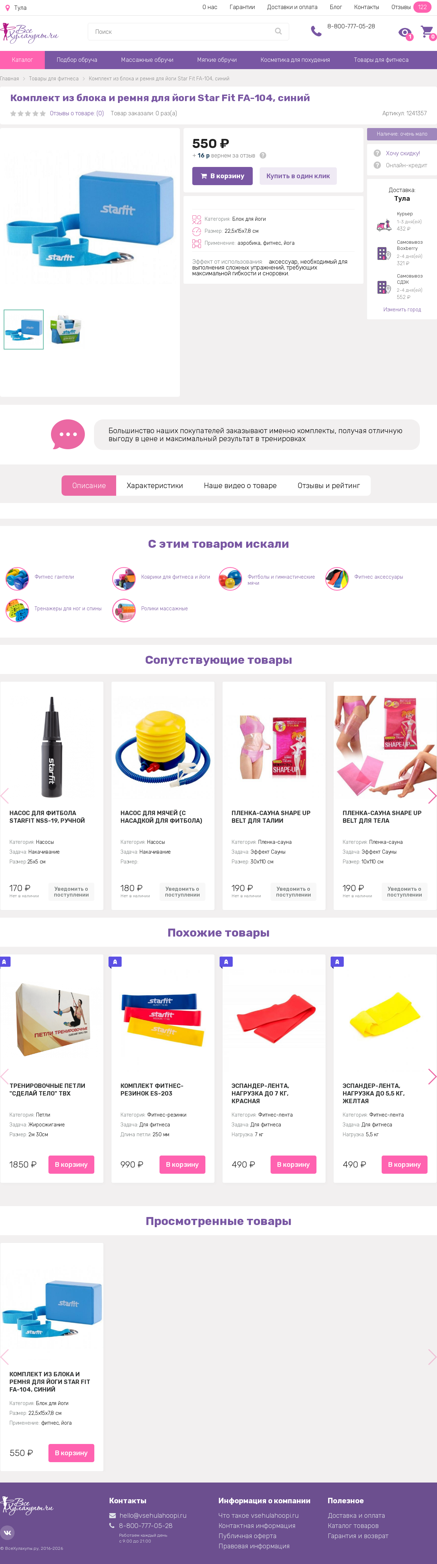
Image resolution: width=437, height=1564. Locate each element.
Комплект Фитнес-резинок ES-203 (152, 1089)
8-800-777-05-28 (351, 26)
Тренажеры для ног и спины (68, 609)
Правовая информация (254, 1546)
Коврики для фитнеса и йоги (175, 577)
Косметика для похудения (295, 59)
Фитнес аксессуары (378, 577)
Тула (16, 8)
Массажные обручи (147, 59)
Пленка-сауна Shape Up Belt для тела (382, 817)
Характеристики (155, 485)
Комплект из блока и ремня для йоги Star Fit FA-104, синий (49, 1382)
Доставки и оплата (292, 7)
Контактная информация (257, 1526)
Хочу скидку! (403, 153)
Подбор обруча (77, 59)
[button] (432, 796)
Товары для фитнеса (381, 59)
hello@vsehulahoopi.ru (147, 1515)
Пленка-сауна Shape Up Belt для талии (271, 817)
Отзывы (411, 7)
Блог (336, 7)
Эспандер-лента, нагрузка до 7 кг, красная (260, 1093)
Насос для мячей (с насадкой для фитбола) (161, 817)
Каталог (22, 59)
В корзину (222, 176)
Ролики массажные (164, 609)
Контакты (366, 7)
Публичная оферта (247, 1536)
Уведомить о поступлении (71, 892)
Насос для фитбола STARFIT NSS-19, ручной (47, 817)
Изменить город (402, 309)
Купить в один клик (298, 176)
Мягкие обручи (217, 59)
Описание (89, 485)
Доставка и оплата (356, 1515)
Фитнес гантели (54, 577)
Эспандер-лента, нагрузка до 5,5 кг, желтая (374, 1093)
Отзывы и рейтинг (329, 485)
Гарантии (242, 7)
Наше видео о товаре (240, 485)
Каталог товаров (353, 1526)
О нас (209, 7)
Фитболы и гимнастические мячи (281, 580)
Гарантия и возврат (358, 1536)
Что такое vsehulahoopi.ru (259, 1515)
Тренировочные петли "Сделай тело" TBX (47, 1089)
